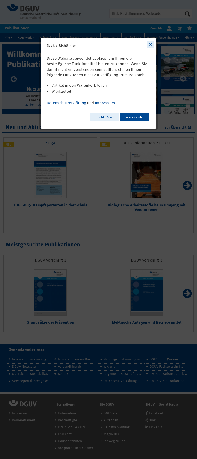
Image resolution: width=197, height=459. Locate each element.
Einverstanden (134, 117)
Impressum (105, 103)
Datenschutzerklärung (66, 103)
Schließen (105, 117)
